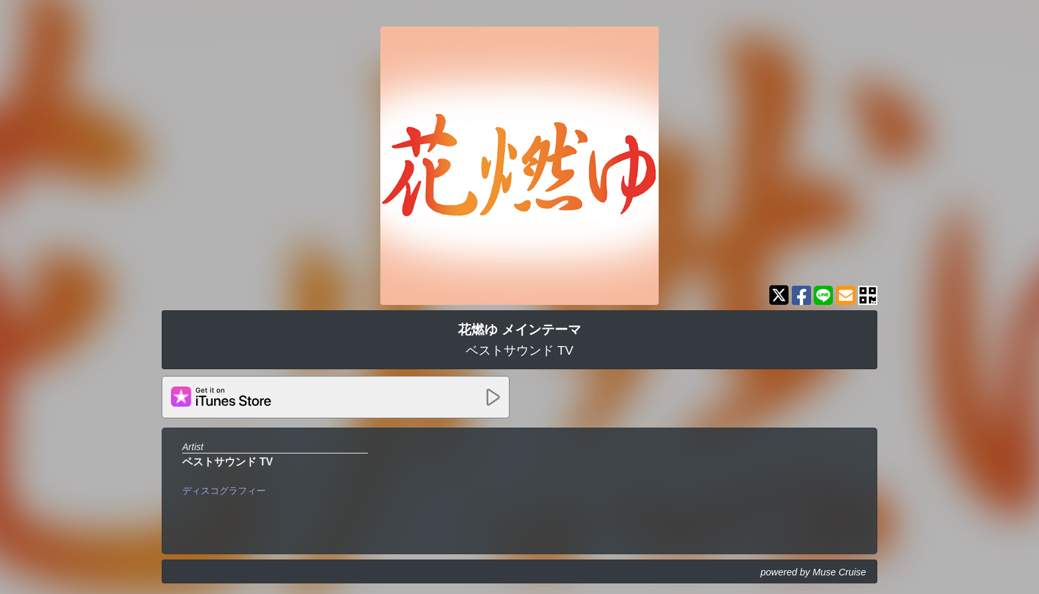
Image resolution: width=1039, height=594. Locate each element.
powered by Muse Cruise (813, 572)
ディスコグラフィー (224, 490)
